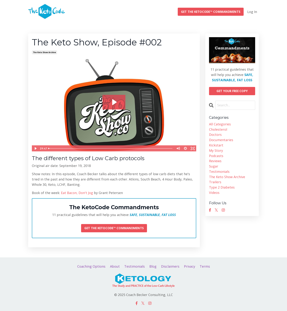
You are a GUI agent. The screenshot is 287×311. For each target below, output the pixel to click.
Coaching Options (91, 266)
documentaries (221, 140)
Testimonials (134, 266)
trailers (215, 182)
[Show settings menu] (185, 148)
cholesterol (218, 129)
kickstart (216, 145)
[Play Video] (35, 148)
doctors (215, 134)
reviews (215, 161)
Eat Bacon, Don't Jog (77, 193)
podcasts (216, 156)
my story (216, 150)
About (115, 266)
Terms (205, 266)
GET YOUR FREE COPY (232, 91)
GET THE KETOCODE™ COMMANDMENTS (211, 12)
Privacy (189, 266)
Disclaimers (170, 266)
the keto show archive (44, 52)
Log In (252, 12)
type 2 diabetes (222, 187)
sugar (213, 166)
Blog (152, 266)
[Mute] (178, 148)
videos (214, 192)
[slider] (110, 148)
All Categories (220, 124)
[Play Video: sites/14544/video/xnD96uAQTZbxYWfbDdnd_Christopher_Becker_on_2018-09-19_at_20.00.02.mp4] (113, 102)
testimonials (219, 171)
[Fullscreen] (192, 148)
